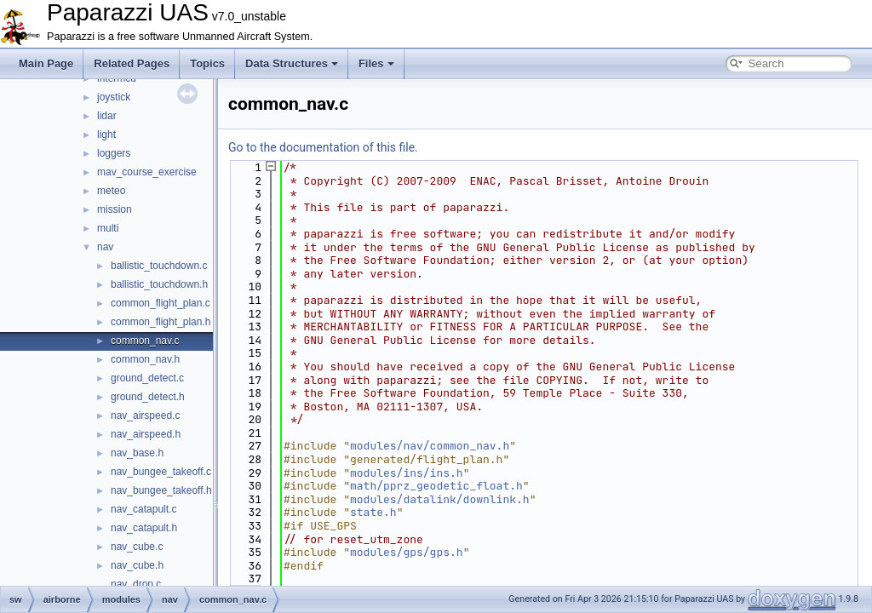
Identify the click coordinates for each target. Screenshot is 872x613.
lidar (107, 116)
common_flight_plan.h (160, 322)
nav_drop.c (136, 584)
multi (107, 228)
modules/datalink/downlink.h (440, 499)
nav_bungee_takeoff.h (161, 490)
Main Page (46, 63)
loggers (113, 153)
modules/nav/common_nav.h (429, 445)
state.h (373, 512)
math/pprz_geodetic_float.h (436, 485)
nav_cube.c (137, 547)
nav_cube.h (137, 565)
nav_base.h (137, 453)
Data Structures (291, 63)
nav (105, 247)
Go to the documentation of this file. (323, 147)
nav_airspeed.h (146, 434)
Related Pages (131, 63)
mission (114, 209)
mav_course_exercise (147, 172)
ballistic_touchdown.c (159, 266)
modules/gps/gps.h (406, 552)
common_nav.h (145, 359)
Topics (207, 63)
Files (376, 63)
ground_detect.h (148, 397)
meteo (111, 191)
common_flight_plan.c (160, 303)
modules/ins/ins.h (406, 473)
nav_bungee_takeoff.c (161, 472)
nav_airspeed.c (145, 415)
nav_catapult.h (144, 528)
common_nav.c (145, 341)
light (106, 134)
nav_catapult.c (143, 509)
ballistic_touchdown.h (159, 284)
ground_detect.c (147, 378)
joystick (113, 97)
